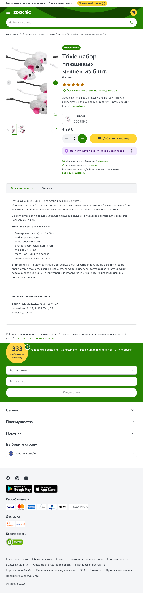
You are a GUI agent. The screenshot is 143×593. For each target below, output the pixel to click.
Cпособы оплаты (117, 559)
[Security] (14, 542)
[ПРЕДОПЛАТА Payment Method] (78, 507)
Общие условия (42, 559)
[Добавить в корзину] (113, 138)
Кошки (15, 34)
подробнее (78, 106)
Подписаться (71, 392)
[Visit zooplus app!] (19, 492)
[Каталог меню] (8, 12)
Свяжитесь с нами (60, 3)
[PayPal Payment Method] (52, 507)
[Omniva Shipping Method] (10, 524)
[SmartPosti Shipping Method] (20, 524)
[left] (9, 82)
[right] (55, 82)
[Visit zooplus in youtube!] (26, 478)
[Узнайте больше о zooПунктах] (131, 151)
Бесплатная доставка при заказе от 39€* (32, 3)
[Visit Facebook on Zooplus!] (8, 478)
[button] (71, 47)
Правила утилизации (119, 570)
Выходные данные (17, 564)
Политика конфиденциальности (55, 570)
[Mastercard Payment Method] (20, 507)
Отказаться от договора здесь (52, 564)
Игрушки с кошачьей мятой (49, 34)
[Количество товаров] (74, 138)
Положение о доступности (22, 576)
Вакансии (95, 570)
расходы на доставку (73, 172)
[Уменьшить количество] (66, 138)
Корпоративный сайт (19, 570)
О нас (59, 559)
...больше (103, 161)
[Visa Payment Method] (10, 507)
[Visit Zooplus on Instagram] (17, 478)
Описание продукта (23, 188)
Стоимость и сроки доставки (85, 559)
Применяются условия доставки (34, 338)
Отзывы (47, 188)
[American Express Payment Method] (31, 507)
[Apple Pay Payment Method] (62, 507)
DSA (82, 570)
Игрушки (27, 34)
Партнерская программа (90, 564)
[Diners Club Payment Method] (41, 507)
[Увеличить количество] (82, 138)
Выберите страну (21, 444)
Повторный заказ (92, 3)
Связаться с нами (17, 559)
